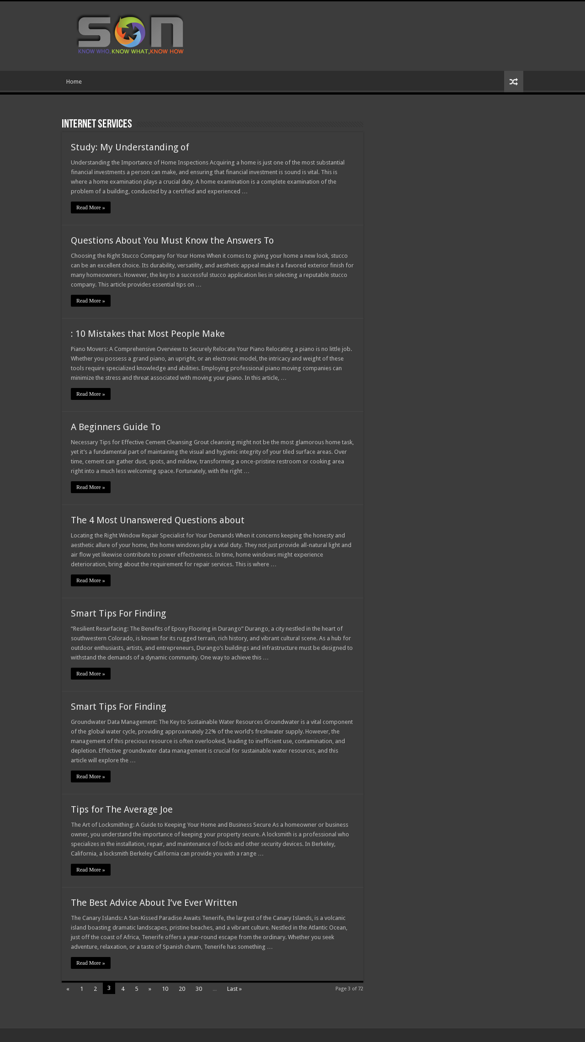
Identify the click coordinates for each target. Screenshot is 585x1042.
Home (74, 81)
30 (199, 988)
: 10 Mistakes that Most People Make (148, 333)
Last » (234, 988)
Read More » (90, 207)
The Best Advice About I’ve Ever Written (154, 902)
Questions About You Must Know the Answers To (172, 240)
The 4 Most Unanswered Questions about (158, 520)
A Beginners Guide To (115, 426)
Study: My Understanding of (130, 147)
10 (165, 988)
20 (182, 988)
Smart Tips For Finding (118, 613)
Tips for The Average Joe (122, 809)
